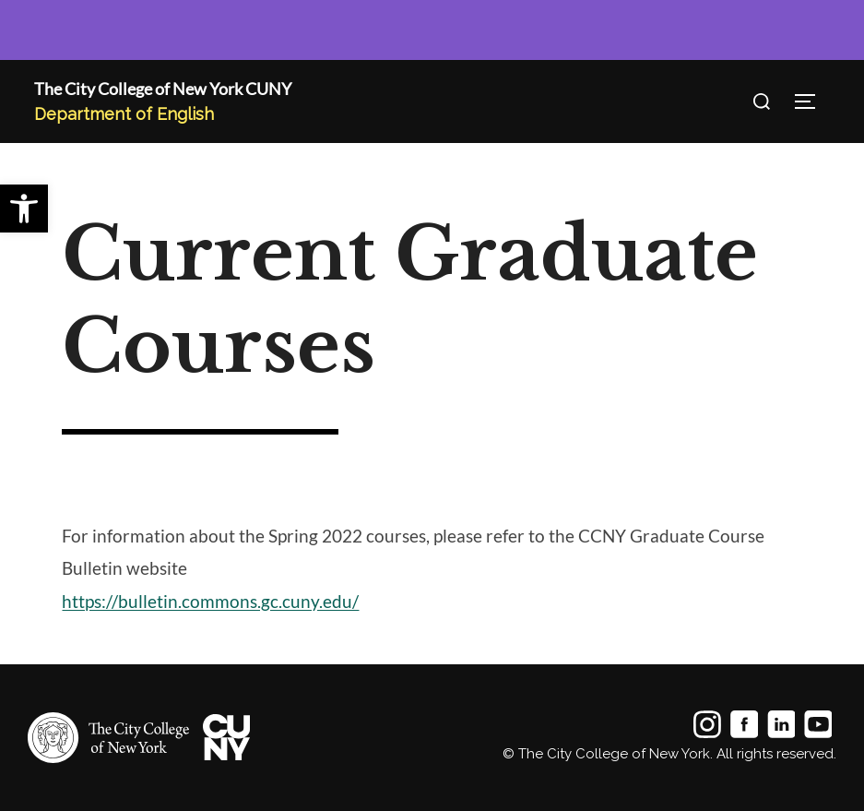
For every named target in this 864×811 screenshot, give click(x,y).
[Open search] (761, 101)
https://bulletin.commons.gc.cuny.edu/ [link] (210, 601)
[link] (24, 209)
